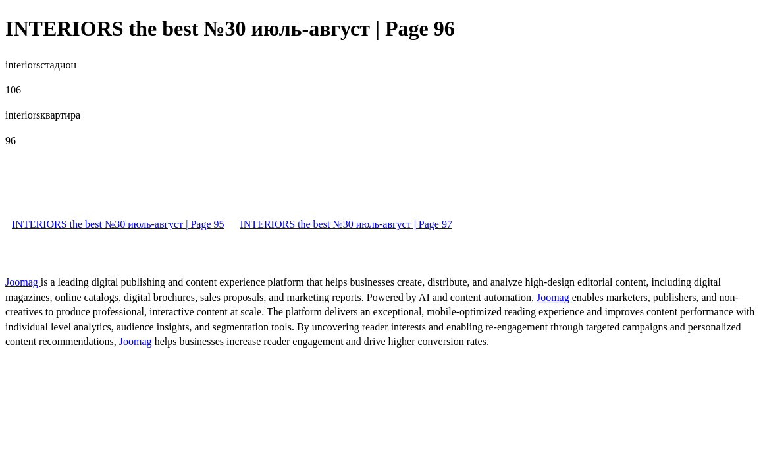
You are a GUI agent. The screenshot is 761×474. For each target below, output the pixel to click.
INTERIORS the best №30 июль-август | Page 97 (346, 224)
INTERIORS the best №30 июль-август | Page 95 (118, 224)
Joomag (23, 282)
